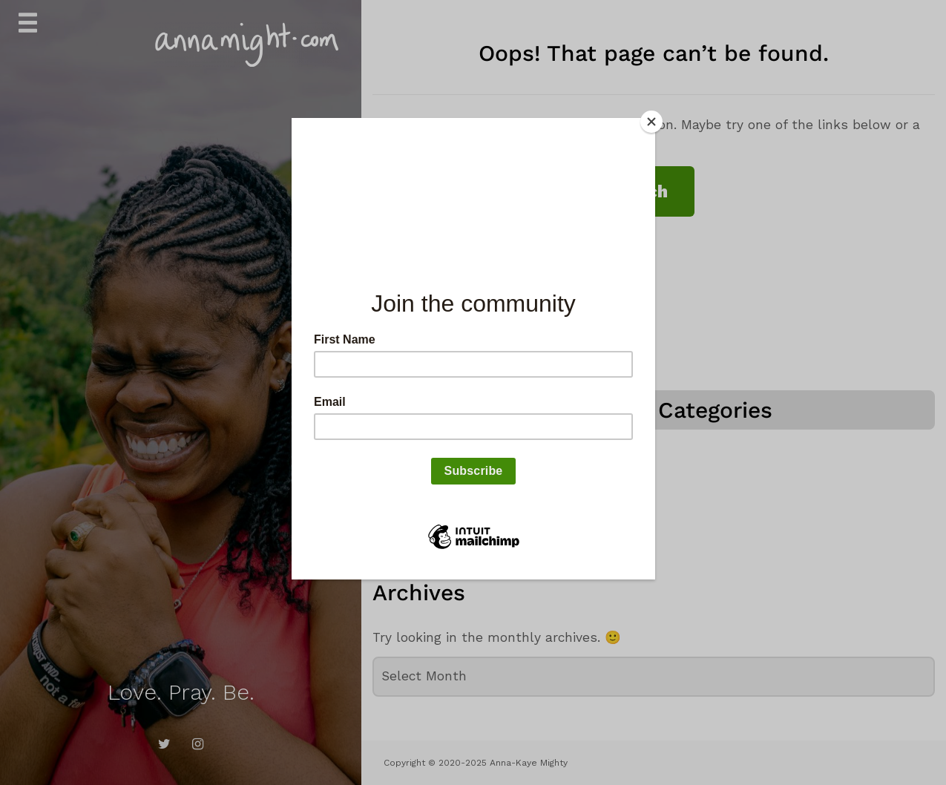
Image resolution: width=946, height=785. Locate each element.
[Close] (651, 122)
